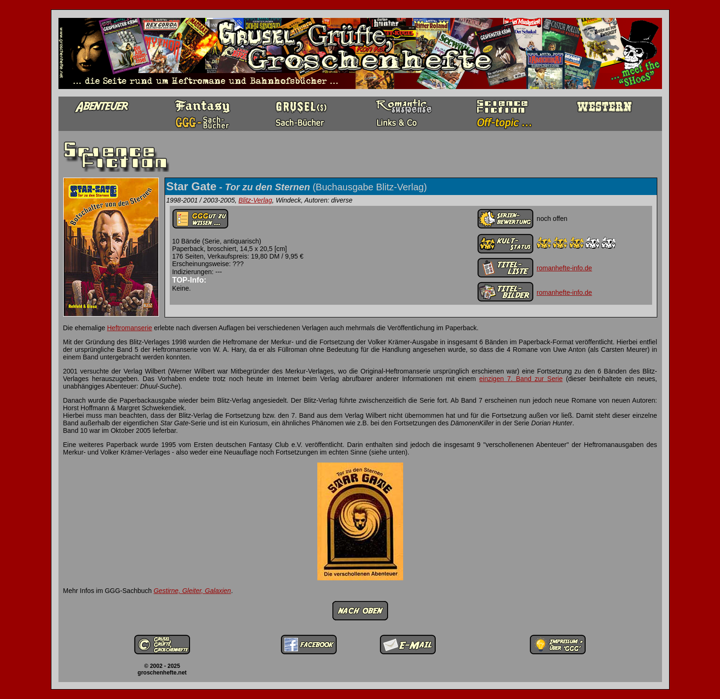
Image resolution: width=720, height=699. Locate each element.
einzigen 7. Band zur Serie (521, 378)
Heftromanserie (129, 328)
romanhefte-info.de (564, 268)
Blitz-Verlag (255, 200)
